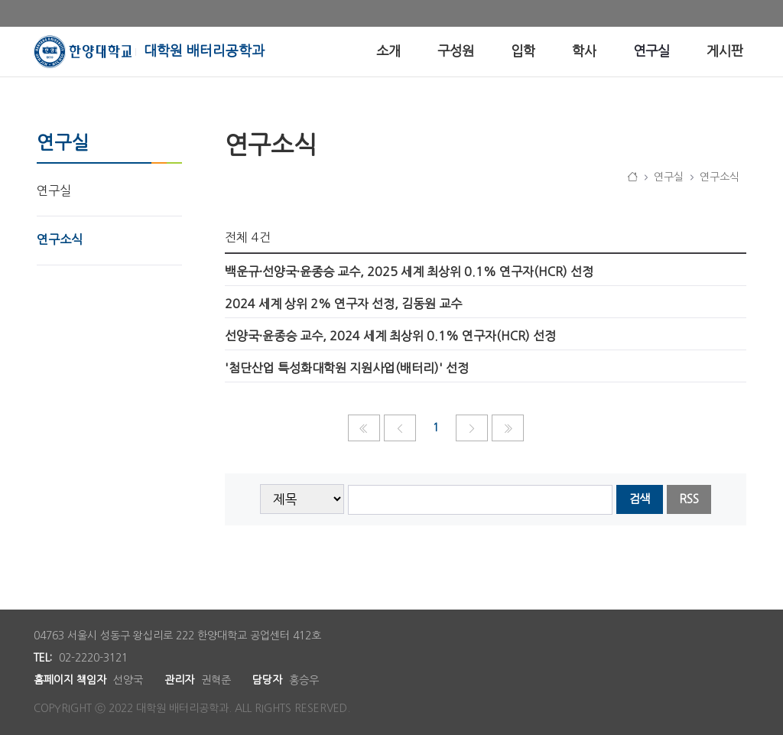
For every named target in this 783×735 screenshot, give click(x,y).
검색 (639, 499)
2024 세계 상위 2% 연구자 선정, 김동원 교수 (343, 304)
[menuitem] (388, 51)
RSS (689, 499)
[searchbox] (480, 500)
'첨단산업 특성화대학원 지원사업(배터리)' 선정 (347, 368)
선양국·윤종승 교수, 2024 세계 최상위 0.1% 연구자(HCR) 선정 (390, 336)
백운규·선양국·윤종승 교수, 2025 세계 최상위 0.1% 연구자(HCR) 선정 (409, 271)
